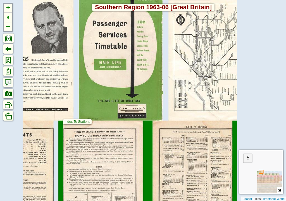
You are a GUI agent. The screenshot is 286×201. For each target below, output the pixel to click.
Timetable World (274, 198)
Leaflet (247, 198)
